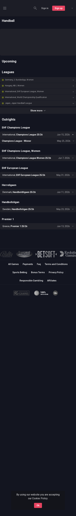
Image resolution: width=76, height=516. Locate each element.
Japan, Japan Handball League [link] (18, 103)
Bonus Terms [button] (38, 272)
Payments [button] (28, 264)
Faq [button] (39, 264)
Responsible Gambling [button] (31, 280)
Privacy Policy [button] (56, 272)
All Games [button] (13, 264)
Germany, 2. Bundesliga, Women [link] (19, 80)
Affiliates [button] (51, 280)
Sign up (58, 8)
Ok (38, 505)
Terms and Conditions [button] (56, 264)
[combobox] (70, 8)
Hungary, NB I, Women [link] (14, 86)
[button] (38, 80)
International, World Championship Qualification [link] (26, 97)
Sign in (44, 8)
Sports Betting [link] (19, 272)
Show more (37, 110)
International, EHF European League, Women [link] (24, 91)
